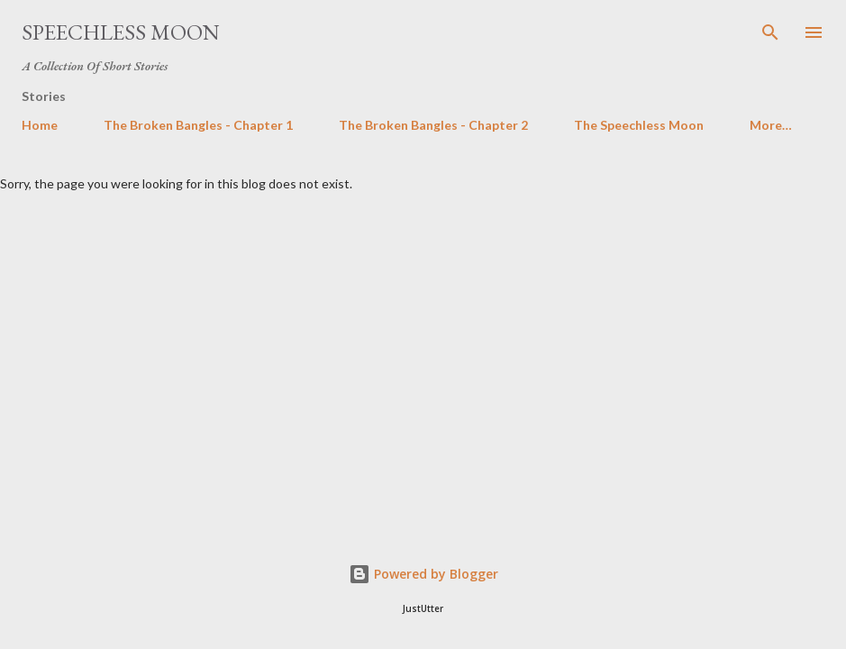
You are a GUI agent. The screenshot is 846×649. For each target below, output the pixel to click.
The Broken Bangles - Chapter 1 (198, 125)
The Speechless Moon (639, 125)
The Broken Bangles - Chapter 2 (433, 125)
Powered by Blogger (423, 573)
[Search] (770, 32)
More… (771, 125)
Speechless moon (121, 32)
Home (40, 125)
